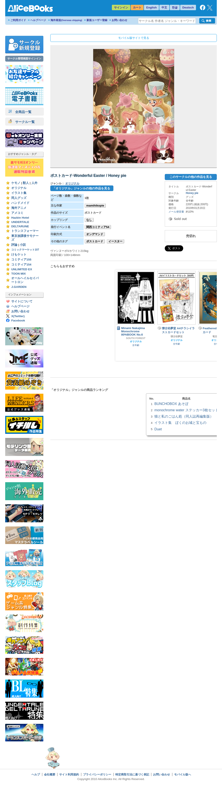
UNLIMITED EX (21, 269)
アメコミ (17, 213)
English (151, 7)
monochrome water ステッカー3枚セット (186, 410)
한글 (175, 7)
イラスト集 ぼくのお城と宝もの (180, 422)
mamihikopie (95, 205)
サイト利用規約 (69, 774)
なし (89, 219)
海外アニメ (18, 208)
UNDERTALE (20, 222)
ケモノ (15, 183)
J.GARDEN (18, 286)
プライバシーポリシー (97, 774)
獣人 (26, 183)
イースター (115, 241)
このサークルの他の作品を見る (191, 177)
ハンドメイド (20, 203)
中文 (164, 7)
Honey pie (192, 193)
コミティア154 (21, 264)
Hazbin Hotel (20, 217)
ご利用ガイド (18, 20)
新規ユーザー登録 (97, 20)
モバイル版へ (182, 774)
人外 (34, 183)
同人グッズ (18, 198)
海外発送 (66, 20)
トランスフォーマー (25, 231)
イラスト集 (18, 193)
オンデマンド (94, 234)
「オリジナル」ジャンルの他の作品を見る (81, 188)
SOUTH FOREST (135, 338)
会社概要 (49, 774)
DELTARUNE (20, 226)
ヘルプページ (38, 20)
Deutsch (188, 7)
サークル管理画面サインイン (24, 58)
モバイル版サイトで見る (133, 37)
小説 (23, 244)
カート (137, 7)
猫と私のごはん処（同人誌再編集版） (183, 416)
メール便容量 (176, 211)
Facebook (18, 320)
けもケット (18, 254)
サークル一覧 (21, 122)
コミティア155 (21, 259)
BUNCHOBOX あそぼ (171, 404)
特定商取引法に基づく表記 (132, 774)
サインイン (121, 7)
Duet (158, 429)
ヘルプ (35, 774)
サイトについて (22, 301)
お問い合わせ (119, 20)
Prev (122, 315)
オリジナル (18, 188)
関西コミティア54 (97, 227)
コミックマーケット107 (25, 249)
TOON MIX (18, 273)
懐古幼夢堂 (177, 336)
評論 (14, 244)
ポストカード (94, 241)
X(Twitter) (18, 316)
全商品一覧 (19, 112)
